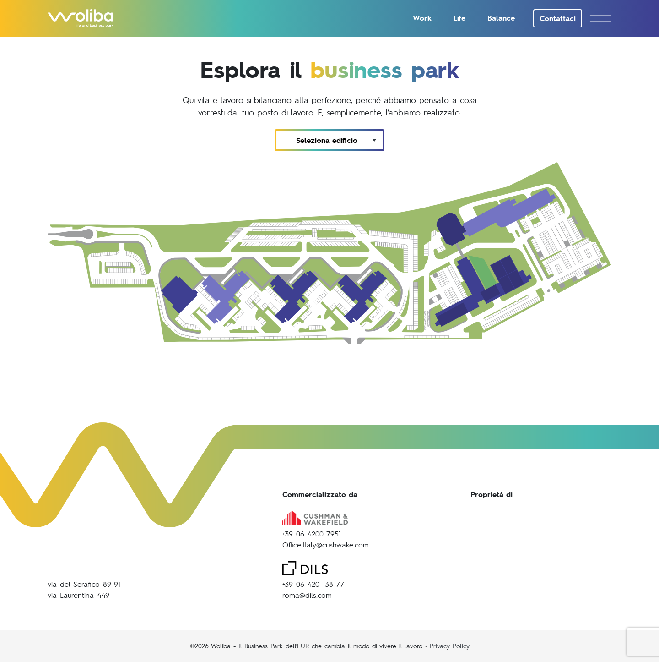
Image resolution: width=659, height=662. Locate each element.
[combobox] (329, 140)
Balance (501, 17)
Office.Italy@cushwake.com (325, 544)
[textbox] (329, 140)
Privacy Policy (450, 645)
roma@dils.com (307, 595)
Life (459, 17)
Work (422, 17)
